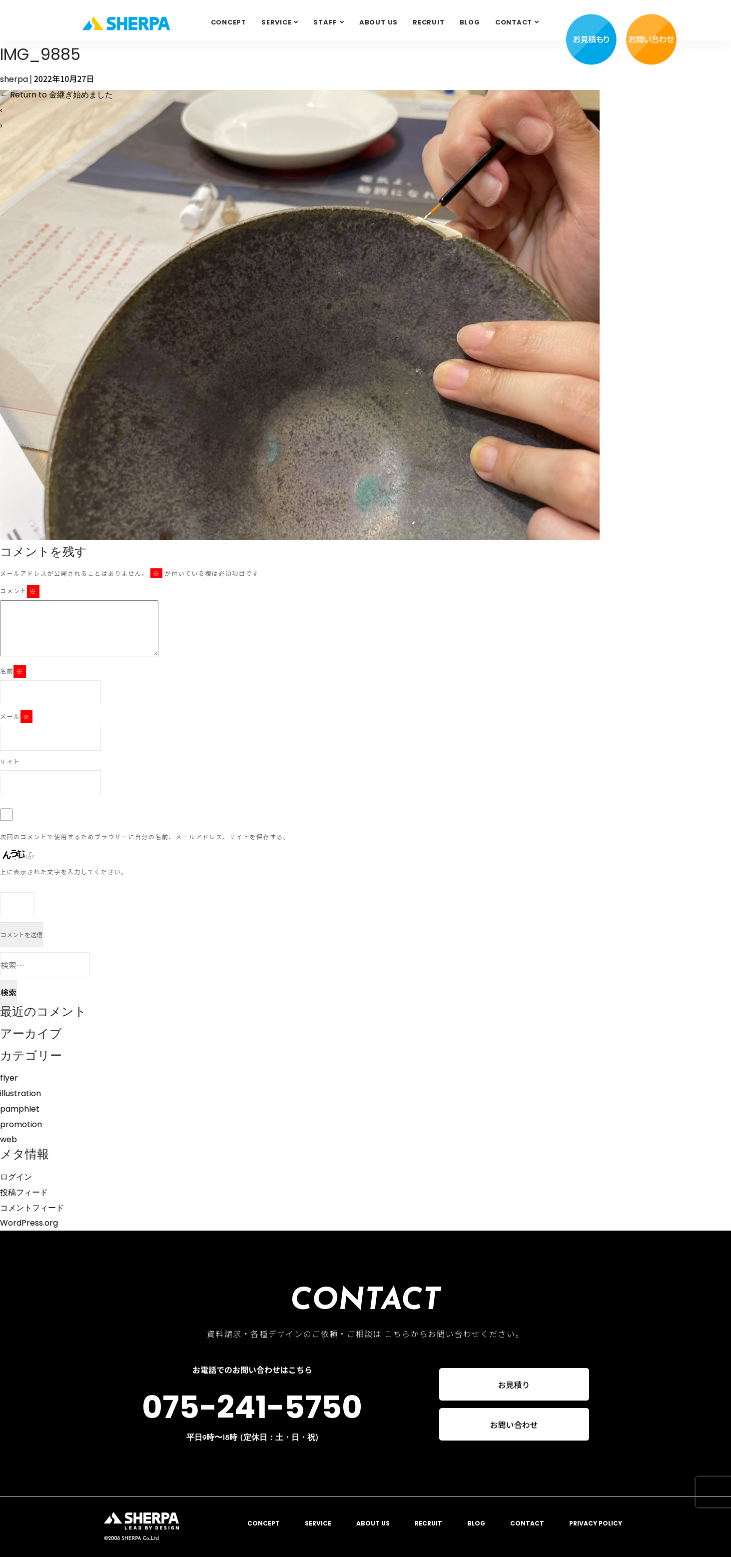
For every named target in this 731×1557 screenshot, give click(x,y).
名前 (13, 671)
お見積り (514, 1385)
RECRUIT (428, 22)
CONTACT (527, 1523)
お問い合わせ (514, 1425)
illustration (20, 1093)
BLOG (470, 22)
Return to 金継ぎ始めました (56, 94)
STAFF (325, 22)
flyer (9, 1078)
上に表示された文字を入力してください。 (64, 871)
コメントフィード (32, 1208)
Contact (513, 22)
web (8, 1139)
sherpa (14, 79)
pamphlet (19, 1109)
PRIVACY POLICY (595, 1523)
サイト (10, 761)
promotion (21, 1124)
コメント (19, 591)
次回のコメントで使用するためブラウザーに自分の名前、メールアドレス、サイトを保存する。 (145, 836)
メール (16, 716)
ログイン (16, 1177)
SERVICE (276, 22)
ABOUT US (378, 22)
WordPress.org (29, 1223)
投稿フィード (24, 1192)
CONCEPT (228, 22)
